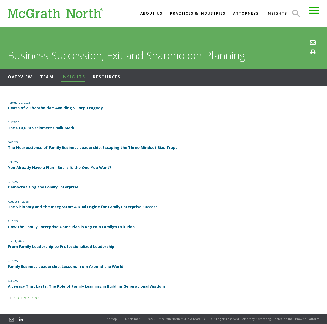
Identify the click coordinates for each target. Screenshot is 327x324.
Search (296, 13)
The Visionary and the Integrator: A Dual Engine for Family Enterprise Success (83, 206)
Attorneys (246, 13)
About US (151, 13)
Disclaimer (132, 319)
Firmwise (299, 319)
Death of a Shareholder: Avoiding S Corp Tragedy (55, 107)
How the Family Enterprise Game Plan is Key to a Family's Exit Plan (71, 226)
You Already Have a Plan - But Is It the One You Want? (59, 167)
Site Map (111, 319)
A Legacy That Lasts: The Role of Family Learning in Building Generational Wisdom (86, 286)
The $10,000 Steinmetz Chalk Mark (41, 127)
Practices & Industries (197, 13)
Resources (106, 77)
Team (47, 77)
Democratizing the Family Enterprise (43, 186)
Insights (276, 13)
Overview (20, 77)
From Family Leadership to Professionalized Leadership (61, 246)
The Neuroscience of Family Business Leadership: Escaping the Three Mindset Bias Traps (92, 147)
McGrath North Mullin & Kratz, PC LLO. (186, 319)
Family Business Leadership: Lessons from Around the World (66, 266)
